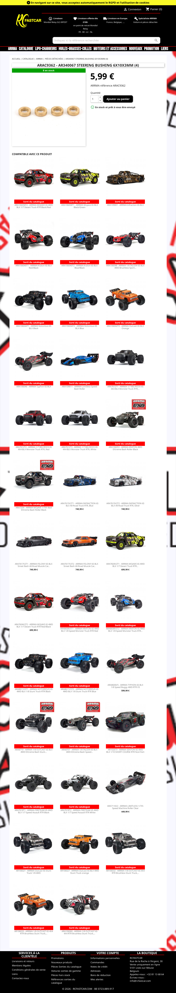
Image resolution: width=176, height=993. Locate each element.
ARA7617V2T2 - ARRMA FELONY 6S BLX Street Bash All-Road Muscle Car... (79, 565)
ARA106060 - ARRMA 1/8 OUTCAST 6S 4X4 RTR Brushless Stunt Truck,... (79, 932)
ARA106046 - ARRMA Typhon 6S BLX (33, 386)
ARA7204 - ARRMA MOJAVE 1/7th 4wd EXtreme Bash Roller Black (34, 508)
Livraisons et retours (23, 961)
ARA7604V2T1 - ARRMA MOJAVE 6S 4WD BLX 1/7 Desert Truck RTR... (125, 565)
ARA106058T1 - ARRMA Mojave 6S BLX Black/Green (79, 206)
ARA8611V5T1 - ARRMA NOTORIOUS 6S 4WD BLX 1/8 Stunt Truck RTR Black (34, 690)
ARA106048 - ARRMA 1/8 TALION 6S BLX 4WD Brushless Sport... (125, 266)
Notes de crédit (99, 966)
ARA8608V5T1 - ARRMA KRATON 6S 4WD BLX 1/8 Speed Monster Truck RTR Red (79, 629)
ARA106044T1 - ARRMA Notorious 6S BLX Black (33, 327)
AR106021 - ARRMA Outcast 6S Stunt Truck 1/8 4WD (33, 872)
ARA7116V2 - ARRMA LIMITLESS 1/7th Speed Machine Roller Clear (125, 807)
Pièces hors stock (60, 975)
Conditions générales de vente (29, 969)
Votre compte (108, 953)
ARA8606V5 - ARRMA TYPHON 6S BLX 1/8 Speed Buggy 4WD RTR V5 (125, 686)
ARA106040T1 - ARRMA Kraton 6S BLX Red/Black (34, 266)
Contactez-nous (20, 978)
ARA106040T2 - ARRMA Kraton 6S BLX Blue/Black (79, 266)
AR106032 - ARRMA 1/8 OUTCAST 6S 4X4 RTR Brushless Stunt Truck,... (125, 872)
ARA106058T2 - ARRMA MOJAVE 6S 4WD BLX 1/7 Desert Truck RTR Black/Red (34, 206)
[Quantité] (94, 99)
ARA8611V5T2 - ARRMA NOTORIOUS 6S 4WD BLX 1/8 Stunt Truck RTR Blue (79, 690)
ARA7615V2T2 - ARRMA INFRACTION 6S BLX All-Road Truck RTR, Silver (125, 504)
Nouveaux (135, 49)
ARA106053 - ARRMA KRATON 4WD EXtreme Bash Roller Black (125, 448)
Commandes (97, 962)
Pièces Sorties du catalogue (66, 966)
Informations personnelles (105, 958)
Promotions (57, 958)
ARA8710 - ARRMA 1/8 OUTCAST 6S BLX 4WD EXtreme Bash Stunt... (34, 750)
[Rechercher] (106, 40)
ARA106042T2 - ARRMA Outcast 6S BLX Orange (125, 327)
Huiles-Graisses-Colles (75, 49)
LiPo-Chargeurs (46, 49)
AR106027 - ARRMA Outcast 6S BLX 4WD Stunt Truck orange (79, 872)
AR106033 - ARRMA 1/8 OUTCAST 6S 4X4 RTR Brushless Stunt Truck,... (33, 932)
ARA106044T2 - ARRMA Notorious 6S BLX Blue (79, 327)
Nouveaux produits (61, 962)
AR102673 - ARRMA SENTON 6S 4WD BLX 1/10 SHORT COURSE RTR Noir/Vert (125, 750)
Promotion (151, 49)
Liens (164, 49)
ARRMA (12, 49)
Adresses (96, 970)
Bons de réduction (101, 975)
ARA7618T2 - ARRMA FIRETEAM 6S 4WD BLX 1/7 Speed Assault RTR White (79, 811)
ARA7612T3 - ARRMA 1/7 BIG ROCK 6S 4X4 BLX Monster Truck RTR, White (80, 448)
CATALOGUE (26, 49)
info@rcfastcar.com (140, 980)
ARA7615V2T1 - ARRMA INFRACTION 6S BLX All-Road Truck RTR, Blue (79, 504)
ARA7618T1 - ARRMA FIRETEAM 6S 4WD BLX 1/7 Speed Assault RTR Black (34, 811)
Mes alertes (97, 979)
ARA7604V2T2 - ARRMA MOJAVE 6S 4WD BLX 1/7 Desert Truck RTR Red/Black (34, 625)
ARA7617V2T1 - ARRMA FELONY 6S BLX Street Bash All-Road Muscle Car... (33, 565)
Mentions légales (21, 965)
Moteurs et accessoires (110, 49)
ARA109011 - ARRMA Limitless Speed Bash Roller (79, 387)
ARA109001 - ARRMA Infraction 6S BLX (125, 205)
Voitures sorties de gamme (66, 970)
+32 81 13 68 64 (155, 974)
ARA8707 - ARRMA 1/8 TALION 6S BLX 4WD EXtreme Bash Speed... (79, 750)
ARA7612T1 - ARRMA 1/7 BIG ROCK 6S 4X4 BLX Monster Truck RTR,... (125, 387)
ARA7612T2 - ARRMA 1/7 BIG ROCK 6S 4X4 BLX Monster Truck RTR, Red (34, 448)
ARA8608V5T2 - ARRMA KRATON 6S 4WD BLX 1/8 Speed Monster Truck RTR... (125, 629)
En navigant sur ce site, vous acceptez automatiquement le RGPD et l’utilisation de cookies (90, 2)
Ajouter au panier (118, 99)
